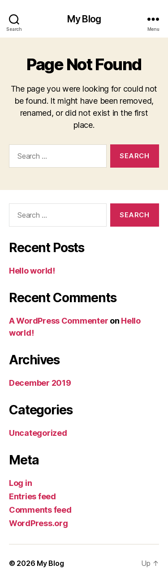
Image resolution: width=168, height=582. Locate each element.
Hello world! (32, 270)
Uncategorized (38, 433)
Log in (20, 483)
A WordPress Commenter (58, 320)
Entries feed (32, 496)
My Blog (84, 19)
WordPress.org (38, 523)
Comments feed (40, 510)
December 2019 (40, 383)
